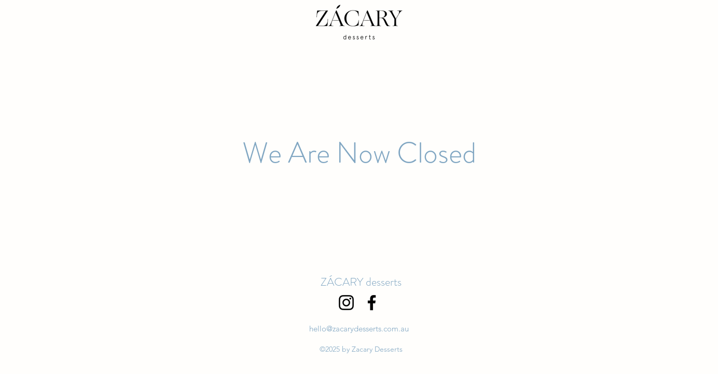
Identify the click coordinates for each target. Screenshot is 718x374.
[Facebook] (372, 302)
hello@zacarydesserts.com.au (359, 328)
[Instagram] (346, 302)
